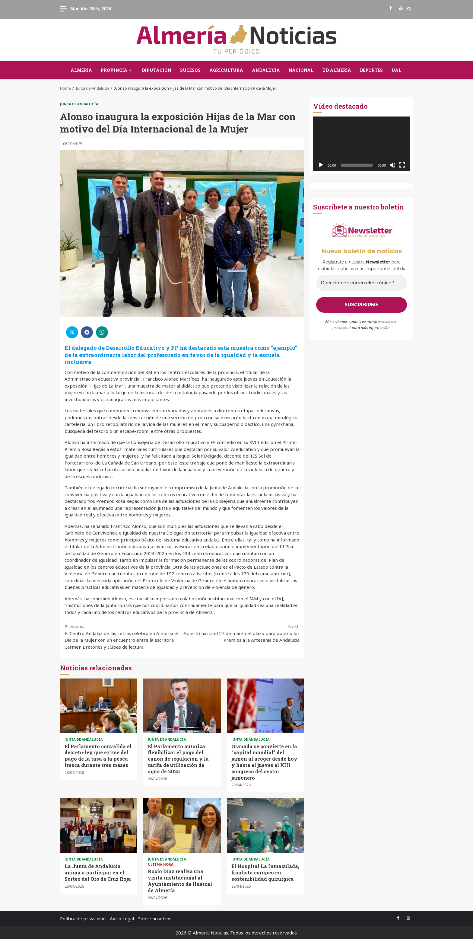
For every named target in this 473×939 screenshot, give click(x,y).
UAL (396, 70)
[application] (361, 144)
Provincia (114, 70)
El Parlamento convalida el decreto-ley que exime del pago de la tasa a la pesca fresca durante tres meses (98, 706)
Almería (81, 70)
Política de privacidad (83, 918)
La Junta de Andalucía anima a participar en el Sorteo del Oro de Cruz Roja (98, 825)
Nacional (301, 70)
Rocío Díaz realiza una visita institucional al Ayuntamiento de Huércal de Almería (182, 825)
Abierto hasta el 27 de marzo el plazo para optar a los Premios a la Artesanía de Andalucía (241, 633)
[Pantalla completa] (402, 165)
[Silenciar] (392, 165)
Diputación (156, 70)
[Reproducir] (321, 165)
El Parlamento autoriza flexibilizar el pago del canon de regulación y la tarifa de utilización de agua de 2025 (182, 706)
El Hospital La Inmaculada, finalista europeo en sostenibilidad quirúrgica (265, 825)
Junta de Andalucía (79, 104)
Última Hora (160, 864)
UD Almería (336, 70)
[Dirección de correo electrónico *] (361, 283)
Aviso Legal (122, 918)
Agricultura (226, 70)
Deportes (371, 70)
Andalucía (266, 70)
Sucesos (190, 70)
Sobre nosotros (154, 918)
